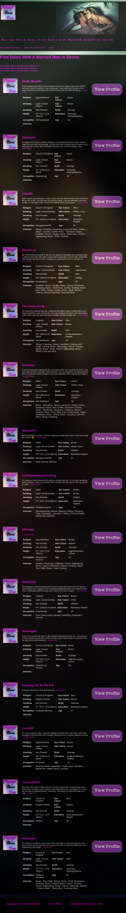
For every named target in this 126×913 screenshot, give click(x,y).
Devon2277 (29, 430)
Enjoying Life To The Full (38, 685)
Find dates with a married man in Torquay (19, 70)
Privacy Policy (55, 904)
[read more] (26, 149)
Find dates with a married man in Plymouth (19, 66)
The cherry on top (33, 306)
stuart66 (27, 193)
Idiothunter (29, 137)
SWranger (28, 529)
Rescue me (29, 250)
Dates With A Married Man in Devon (86, 904)
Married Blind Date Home (10, 48)
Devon (51, 48)
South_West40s (32, 81)
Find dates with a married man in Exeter (18, 68)
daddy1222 (29, 581)
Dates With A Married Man (34, 48)
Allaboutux (29, 838)
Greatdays (28, 365)
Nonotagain (29, 631)
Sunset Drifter (31, 782)
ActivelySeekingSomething (39, 475)
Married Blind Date (31, 904)
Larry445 (27, 728)
